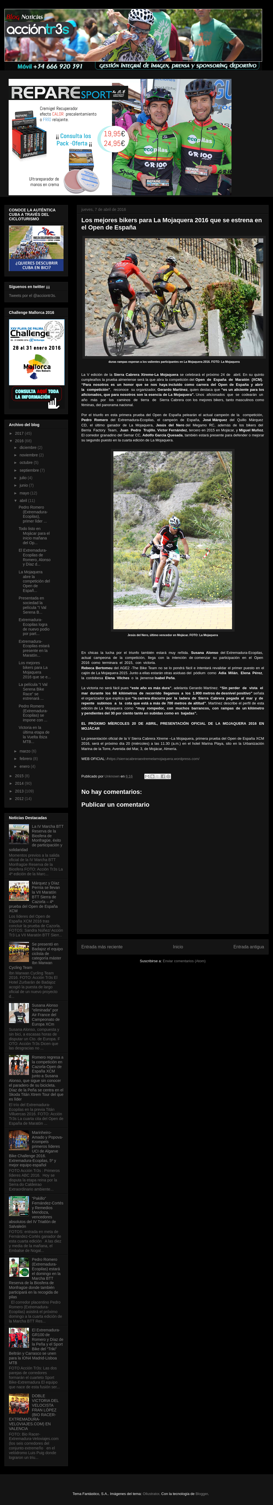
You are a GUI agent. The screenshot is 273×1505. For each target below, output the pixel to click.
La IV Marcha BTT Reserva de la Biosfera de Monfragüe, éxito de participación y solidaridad (36, 838)
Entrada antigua (248, 946)
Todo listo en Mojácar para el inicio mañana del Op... (34, 535)
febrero (26, 758)
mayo (25, 493)
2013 (20, 791)
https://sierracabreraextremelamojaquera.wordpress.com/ (153, 759)
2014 (20, 783)
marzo (25, 751)
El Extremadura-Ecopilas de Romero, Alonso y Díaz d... (35, 557)
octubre (27, 462)
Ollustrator (151, 1494)
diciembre (29, 447)
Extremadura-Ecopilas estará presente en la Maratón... (34, 648)
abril (24, 500)
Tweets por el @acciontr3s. (32, 295)
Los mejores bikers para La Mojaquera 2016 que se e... (35, 670)
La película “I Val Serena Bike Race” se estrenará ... (33, 691)
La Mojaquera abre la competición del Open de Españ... (34, 581)
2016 (20, 441)
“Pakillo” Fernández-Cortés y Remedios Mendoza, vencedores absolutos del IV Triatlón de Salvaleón (36, 1212)
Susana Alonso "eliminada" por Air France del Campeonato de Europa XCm (46, 1014)
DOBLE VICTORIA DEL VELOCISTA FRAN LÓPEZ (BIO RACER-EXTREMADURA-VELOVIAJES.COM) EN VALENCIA (33, 1412)
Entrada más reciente (102, 946)
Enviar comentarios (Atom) (184, 961)
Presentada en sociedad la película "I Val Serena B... (32, 605)
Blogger (202, 1494)
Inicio (178, 946)
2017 (20, 433)
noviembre (29, 455)
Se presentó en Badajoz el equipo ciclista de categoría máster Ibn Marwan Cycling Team (36, 956)
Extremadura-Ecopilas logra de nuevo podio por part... (34, 627)
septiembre (30, 470)
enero (25, 766)
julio (24, 478)
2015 (20, 776)
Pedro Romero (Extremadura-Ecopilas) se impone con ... (33, 713)
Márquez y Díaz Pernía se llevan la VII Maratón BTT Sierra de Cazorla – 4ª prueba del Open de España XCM (34, 897)
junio (24, 485)
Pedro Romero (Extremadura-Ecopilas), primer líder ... (33, 514)
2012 (20, 798)
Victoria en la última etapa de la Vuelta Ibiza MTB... (34, 734)
